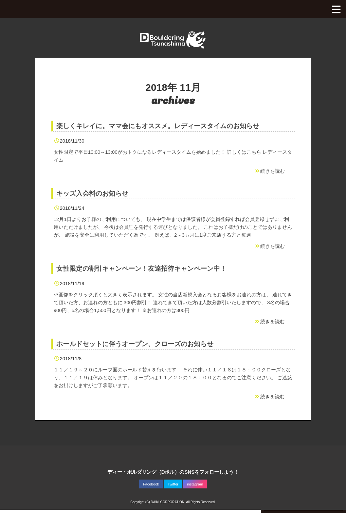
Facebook (151, 484)
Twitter (173, 484)
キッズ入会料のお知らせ (92, 193)
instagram (195, 484)
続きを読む (269, 171)
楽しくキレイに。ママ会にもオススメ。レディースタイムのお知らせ (157, 125)
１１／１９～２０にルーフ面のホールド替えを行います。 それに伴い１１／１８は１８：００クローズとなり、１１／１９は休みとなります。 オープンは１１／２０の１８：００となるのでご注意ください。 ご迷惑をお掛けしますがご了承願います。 (173, 377)
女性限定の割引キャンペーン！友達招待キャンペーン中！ (141, 268)
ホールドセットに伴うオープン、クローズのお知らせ (134, 343)
